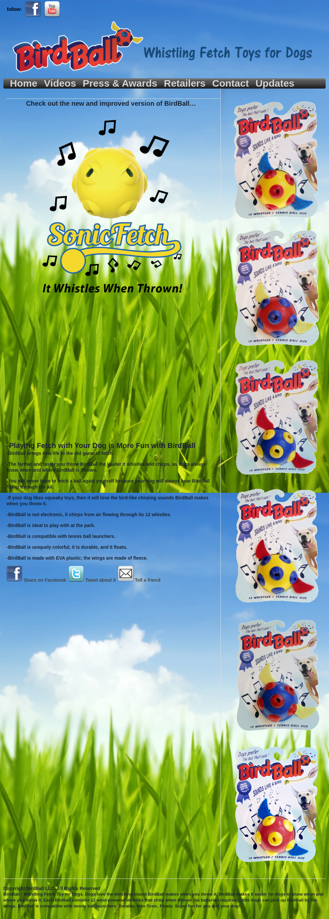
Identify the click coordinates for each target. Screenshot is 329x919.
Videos (60, 83)
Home (23, 83)
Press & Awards (120, 83)
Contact (230, 83)
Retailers (185, 83)
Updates (274, 83)
